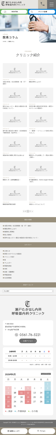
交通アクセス (28, 341)
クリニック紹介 (9, 257)
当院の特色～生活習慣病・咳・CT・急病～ (18, 226)
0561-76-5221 (30, 334)
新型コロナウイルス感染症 (12, 254)
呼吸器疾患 (8, 275)
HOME (4, 41)
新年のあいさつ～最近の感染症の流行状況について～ (21, 237)
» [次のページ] (32, 211)
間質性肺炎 (8, 266)
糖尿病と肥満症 (9, 231)
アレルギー (8, 263)
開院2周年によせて (10, 229)
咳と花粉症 (8, 234)
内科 (5, 269)
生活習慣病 (8, 278)
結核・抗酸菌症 (9, 272)
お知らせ (7, 251)
